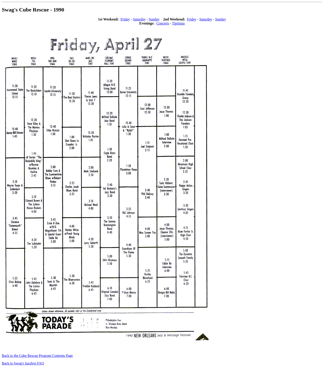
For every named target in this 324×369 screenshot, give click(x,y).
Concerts (162, 23)
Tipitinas (178, 23)
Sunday (154, 19)
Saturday (139, 19)
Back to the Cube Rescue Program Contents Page (37, 356)
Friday (125, 19)
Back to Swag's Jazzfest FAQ (23, 363)
